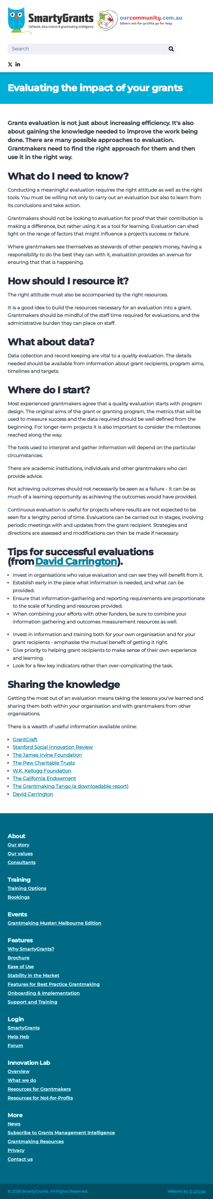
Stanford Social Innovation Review (53, 747)
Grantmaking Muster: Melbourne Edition (54, 923)
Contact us (20, 1159)
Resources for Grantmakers (39, 1089)
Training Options (27, 888)
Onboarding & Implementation (44, 993)
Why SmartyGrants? (31, 949)
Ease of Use (21, 966)
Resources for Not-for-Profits (40, 1098)
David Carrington (76, 561)
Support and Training (32, 1002)
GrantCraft (25, 740)
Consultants (21, 862)
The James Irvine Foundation (47, 755)
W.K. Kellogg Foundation (42, 771)
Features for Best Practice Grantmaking (54, 984)
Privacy (16, 1150)
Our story (18, 845)
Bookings (18, 897)
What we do (22, 1080)
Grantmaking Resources (36, 1141)
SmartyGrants (24, 1028)
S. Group (197, 1191)
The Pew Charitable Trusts (44, 763)
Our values (20, 853)
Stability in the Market (33, 975)
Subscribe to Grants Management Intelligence (61, 1133)
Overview (18, 1071)
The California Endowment (44, 778)
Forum (15, 1045)
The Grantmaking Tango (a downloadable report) (70, 786)
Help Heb (18, 1037)
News (14, 1124)
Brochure (18, 958)
